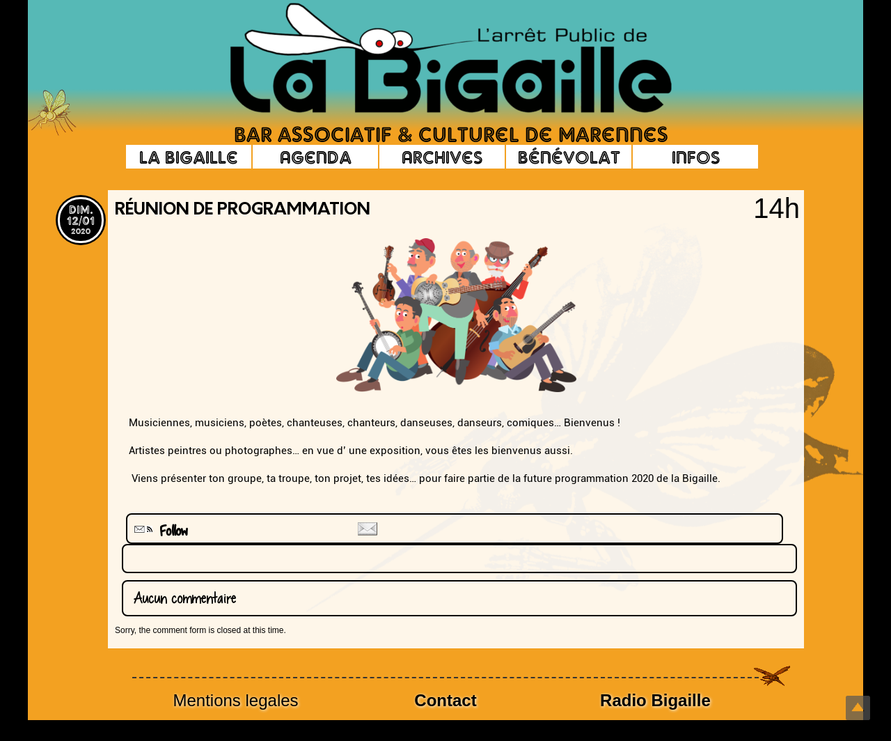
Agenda (316, 157)
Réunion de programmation (242, 210)
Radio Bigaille (655, 700)
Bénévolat (569, 157)
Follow (159, 531)
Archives (442, 157)
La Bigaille (188, 157)
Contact (445, 700)
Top (858, 708)
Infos (696, 157)
